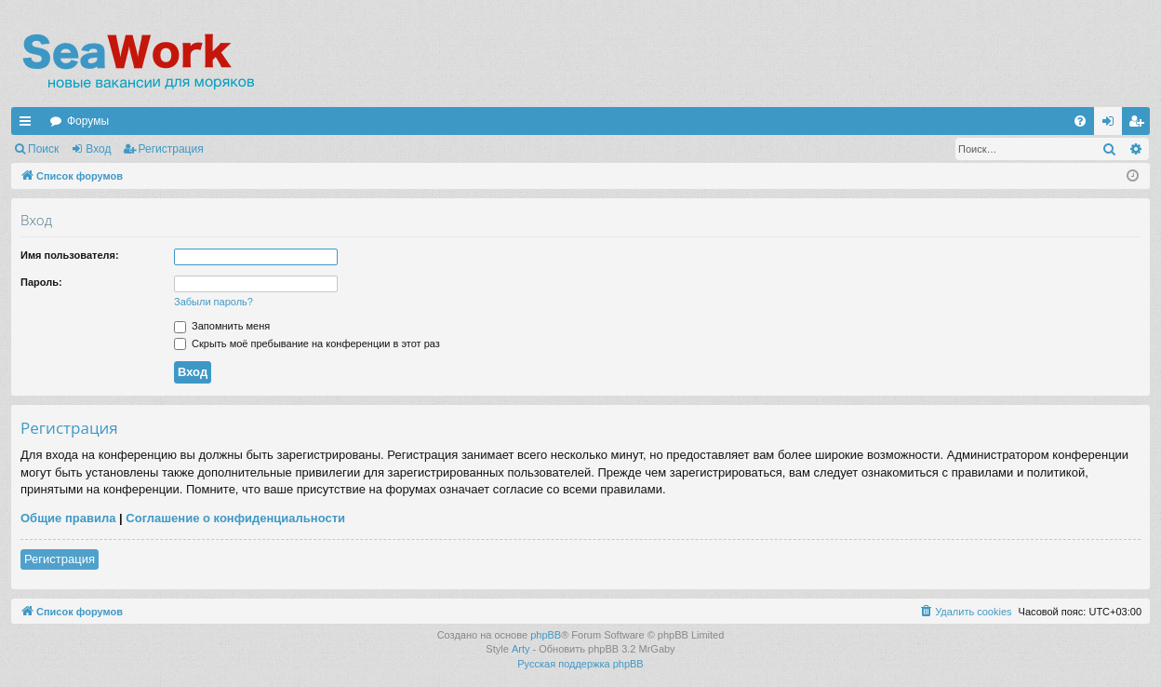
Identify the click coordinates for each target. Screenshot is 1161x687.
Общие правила (67, 518)
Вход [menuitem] (1112, 124)
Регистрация (171, 148)
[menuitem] (1080, 121)
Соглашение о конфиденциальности (235, 518)
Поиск (43, 148)
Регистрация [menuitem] (1139, 124)
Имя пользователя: (69, 255)
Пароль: (41, 282)
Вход (98, 148)
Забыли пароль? (213, 301)
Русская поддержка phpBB (580, 663)
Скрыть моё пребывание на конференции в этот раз (307, 343)
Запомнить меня (222, 325)
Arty (521, 648)
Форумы (88, 121)
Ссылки (29, 124)
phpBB (545, 634)
